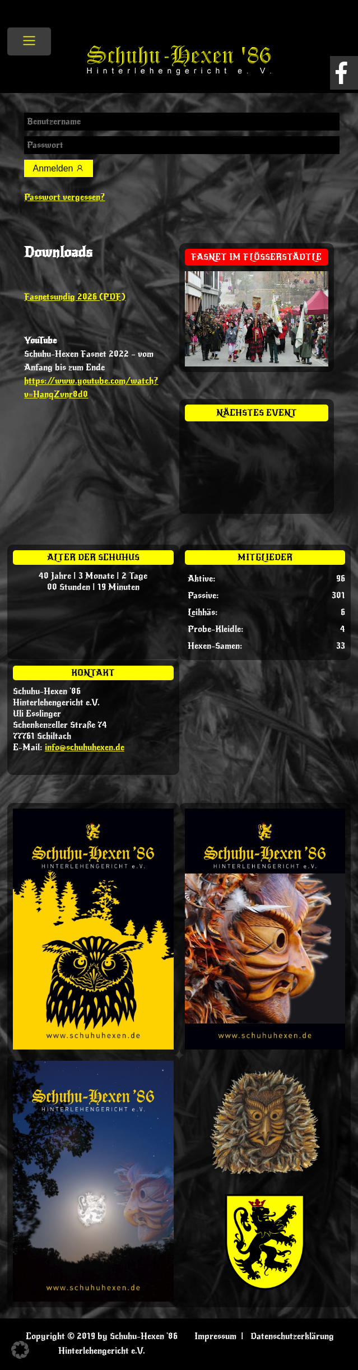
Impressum (215, 1336)
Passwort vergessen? (64, 197)
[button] (20, 1350)
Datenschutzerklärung (292, 1336)
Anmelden (58, 168)
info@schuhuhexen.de (84, 747)
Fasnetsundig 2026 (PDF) (74, 297)
